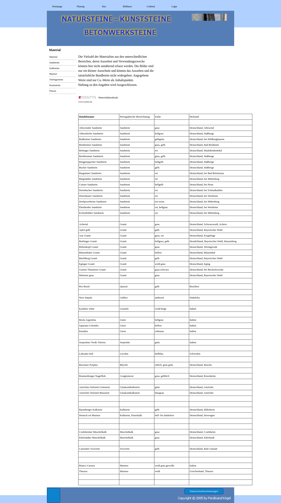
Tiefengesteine (56, 79)
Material (53, 57)
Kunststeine (54, 85)
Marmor (53, 74)
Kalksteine (54, 68)
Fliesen (52, 91)
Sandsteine (54, 62)
